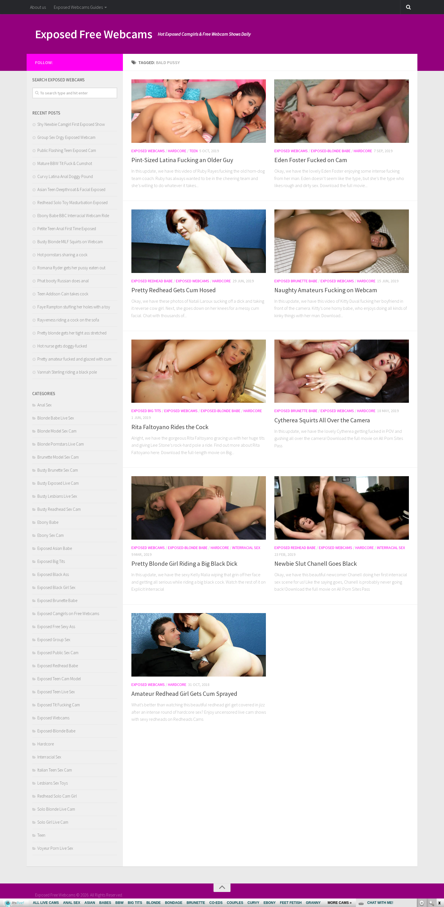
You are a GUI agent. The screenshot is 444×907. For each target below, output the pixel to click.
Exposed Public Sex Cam (57, 652)
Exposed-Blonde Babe (331, 150)
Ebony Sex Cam (50, 535)
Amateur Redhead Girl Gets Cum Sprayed (184, 694)
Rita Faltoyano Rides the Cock (169, 427)
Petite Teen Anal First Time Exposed (66, 228)
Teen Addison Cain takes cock (62, 293)
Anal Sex (44, 405)
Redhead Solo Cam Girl (57, 796)
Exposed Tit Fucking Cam (58, 704)
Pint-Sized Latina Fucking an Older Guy (182, 160)
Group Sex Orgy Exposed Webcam (66, 137)
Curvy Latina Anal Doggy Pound (65, 176)
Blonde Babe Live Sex (55, 418)
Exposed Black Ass (53, 574)
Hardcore (177, 150)
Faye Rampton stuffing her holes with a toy (73, 307)
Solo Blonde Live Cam (56, 809)
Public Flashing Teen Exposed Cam (66, 150)
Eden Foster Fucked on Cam (310, 160)
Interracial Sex (246, 547)
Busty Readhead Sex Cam (59, 509)
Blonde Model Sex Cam (56, 431)
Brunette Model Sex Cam (58, 457)
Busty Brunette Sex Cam (57, 470)
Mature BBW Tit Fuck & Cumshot (64, 163)
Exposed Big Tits (146, 410)
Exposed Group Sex (53, 639)
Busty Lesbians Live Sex (57, 496)
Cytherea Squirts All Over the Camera (322, 420)
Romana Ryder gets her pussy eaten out (71, 267)
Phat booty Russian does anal (63, 280)
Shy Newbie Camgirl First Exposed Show (71, 124)
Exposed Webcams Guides (78, 7)
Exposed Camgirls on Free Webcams (68, 613)
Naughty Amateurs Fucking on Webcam (325, 290)
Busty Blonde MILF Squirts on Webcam (70, 241)
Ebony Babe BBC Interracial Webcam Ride (73, 215)
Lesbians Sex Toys (52, 783)
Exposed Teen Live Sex (56, 691)
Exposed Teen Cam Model (59, 678)
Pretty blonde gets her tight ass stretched (71, 333)
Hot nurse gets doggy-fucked (62, 346)
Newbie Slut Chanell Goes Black (315, 563)
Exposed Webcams (148, 150)
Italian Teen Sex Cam (54, 770)
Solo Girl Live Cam (52, 822)
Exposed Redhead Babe (152, 280)
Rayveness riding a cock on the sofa (68, 320)
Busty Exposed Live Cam (58, 483)
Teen (193, 150)
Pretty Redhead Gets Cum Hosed (173, 290)
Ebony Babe (47, 522)
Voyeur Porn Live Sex (55, 848)
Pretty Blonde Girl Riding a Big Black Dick (184, 563)
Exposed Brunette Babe (295, 280)
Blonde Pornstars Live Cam (60, 444)
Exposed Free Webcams (93, 34)
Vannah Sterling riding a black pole (67, 372)
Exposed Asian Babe (54, 548)
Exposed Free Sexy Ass (56, 626)
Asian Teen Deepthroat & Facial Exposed (71, 189)
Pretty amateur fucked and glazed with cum (74, 359)
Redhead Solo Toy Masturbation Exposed (72, 202)
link (439, 818)
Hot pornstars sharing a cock (62, 254)
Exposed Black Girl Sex (56, 587)
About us (38, 7)
